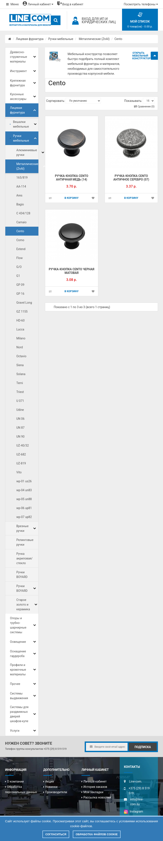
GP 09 (20, 284)
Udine (20, 409)
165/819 (22, 177)
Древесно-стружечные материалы (18, 56)
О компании (15, 781)
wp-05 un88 (24, 499)
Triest (20, 392)
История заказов (95, 786)
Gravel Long (24, 302)
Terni (19, 383)
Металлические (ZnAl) (94, 39)
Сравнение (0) (146, 106)
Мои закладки (93, 792)
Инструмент (18, 71)
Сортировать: (55, 100)
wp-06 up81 (24, 508)
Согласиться (55, 834)
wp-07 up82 (24, 517)
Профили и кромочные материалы (18, 669)
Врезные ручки (22, 528)
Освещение (18, 641)
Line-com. (135, 781)
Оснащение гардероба (18, 654)
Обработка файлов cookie (97, 834)
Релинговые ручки (24, 542)
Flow (19, 258)
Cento (118, 39)
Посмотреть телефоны (141, 4)
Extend (20, 249)
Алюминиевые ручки (26, 152)
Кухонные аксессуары (18, 96)
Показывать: (133, 100)
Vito (19, 472)
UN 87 (20, 427)
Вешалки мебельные (21, 124)
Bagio (20, 204)
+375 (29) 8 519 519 (55, 748)
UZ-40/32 (22, 445)
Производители (56, 792)
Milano (20, 338)
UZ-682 (21, 454)
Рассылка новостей (97, 797)
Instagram (133, 811)
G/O (19, 267)
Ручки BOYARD (22, 575)
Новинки (51, 786)
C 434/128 (23, 213)
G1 (18, 275)
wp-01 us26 (24, 481)
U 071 (20, 401)
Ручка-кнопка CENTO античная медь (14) (71, 177)
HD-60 (20, 320)
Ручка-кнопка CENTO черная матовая (71, 271)
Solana (20, 374)
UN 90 (20, 436)
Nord (19, 347)
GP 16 (20, 293)
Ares (19, 195)
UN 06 (20, 418)
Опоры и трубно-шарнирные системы (18, 625)
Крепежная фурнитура (18, 83)
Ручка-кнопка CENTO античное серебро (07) (131, 177)
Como (20, 240)
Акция (49, 781)
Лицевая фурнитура (30, 39)
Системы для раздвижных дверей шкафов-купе (19, 714)
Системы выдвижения (19, 696)
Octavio (21, 356)
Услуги (14, 730)
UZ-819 (21, 463)
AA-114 (21, 186)
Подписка (143, 747)
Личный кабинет (95, 781)
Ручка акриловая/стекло (24, 558)
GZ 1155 (22, 311)
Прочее (15, 684)
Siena (20, 365)
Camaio (21, 222)
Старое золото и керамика (23, 604)
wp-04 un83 (24, 490)
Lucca (20, 329)
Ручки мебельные (60, 39)
